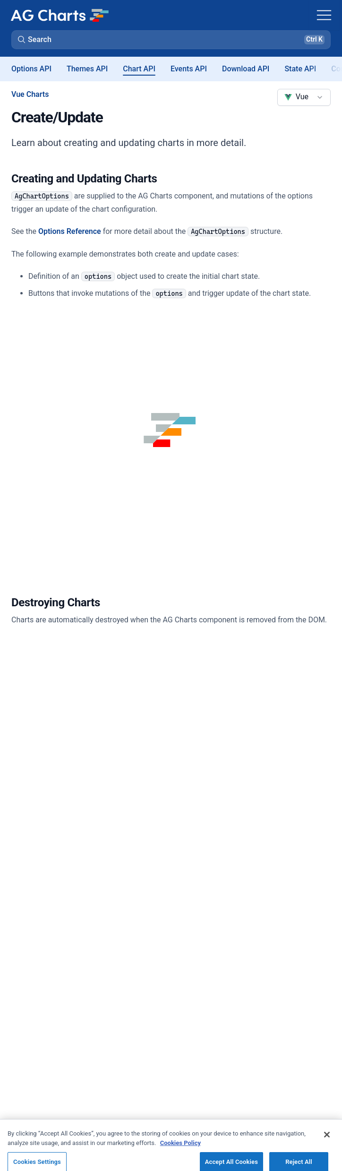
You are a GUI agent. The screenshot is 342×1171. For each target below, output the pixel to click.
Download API (245, 68)
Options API (31, 68)
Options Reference (69, 231)
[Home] (59, 15)
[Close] (326, 1139)
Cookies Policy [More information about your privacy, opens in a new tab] (180, 1147)
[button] (171, 39)
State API (300, 68)
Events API (189, 68)
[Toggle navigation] (324, 15)
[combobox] (304, 97)
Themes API (87, 68)
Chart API (139, 68)
